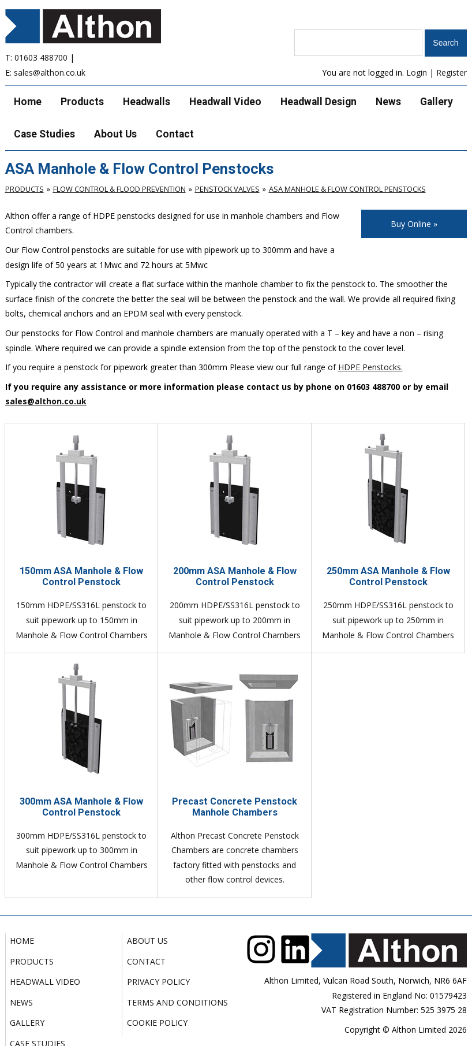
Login (416, 72)
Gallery (436, 101)
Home (28, 101)
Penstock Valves (227, 189)
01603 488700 (41, 57)
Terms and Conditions (177, 1002)
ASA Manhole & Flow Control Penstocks (347, 189)
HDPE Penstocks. (370, 367)
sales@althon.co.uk (49, 72)
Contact (175, 134)
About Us (115, 134)
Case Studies (44, 134)
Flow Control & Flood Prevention (119, 189)
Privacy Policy (158, 981)
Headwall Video (225, 101)
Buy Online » (414, 223)
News (388, 101)
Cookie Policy (157, 1022)
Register (451, 72)
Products (82, 101)
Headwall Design (318, 101)
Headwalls (146, 101)
